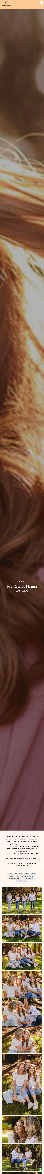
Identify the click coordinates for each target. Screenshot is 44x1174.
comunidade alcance (27, 876)
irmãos (33, 874)
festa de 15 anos (21, 881)
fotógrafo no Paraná (15, 878)
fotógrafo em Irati (29, 878)
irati (18, 876)
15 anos (10, 874)
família (27, 874)
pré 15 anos (18, 874)
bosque (12, 876)
